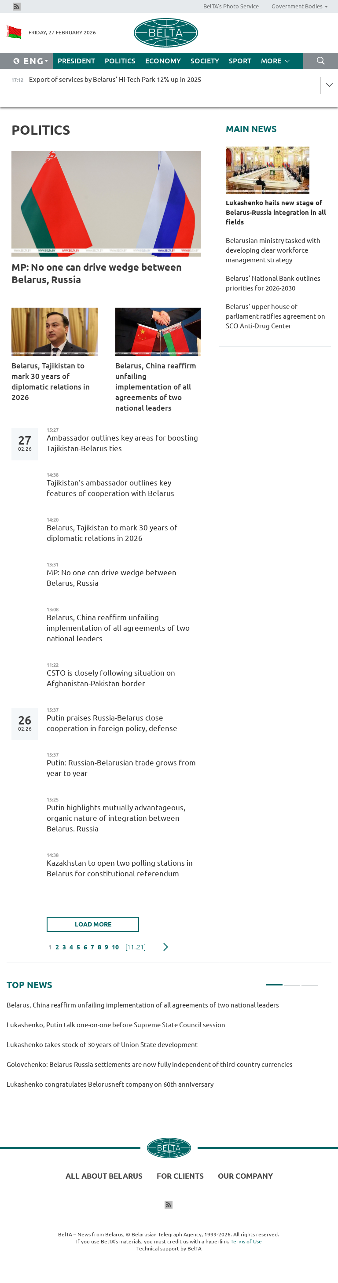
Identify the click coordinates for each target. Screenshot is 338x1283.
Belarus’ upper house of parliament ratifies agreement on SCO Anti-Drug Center (275, 316)
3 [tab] (309, 981)
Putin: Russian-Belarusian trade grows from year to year (121, 767)
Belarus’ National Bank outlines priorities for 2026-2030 (273, 283)
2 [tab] (292, 981)
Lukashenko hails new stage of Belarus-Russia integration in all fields (276, 212)
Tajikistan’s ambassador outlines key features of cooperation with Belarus (110, 487)
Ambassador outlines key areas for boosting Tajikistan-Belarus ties (122, 443)
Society (205, 61)
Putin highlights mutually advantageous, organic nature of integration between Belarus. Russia (116, 818)
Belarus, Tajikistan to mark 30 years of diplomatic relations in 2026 (50, 381)
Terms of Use (246, 1241)
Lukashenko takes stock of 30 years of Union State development (102, 1044)
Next (165, 947)
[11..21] (135, 947)
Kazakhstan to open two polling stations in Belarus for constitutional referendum (120, 868)
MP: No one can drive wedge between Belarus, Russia (96, 273)
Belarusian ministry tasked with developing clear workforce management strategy (273, 250)
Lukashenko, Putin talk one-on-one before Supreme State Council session (116, 1025)
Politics (120, 61)
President (76, 61)
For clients (180, 1176)
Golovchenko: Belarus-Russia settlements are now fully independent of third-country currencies (150, 1064)
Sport (240, 61)
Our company (245, 1176)
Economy (163, 61)
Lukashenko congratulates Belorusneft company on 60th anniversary (110, 1084)
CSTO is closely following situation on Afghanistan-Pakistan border (111, 678)
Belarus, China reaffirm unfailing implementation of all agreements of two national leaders (155, 386)
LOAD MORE (93, 924)
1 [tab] (274, 981)
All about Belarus (104, 1176)
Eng (33, 61)
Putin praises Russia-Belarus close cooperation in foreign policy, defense (112, 722)
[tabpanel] (162, 1048)
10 (115, 947)
